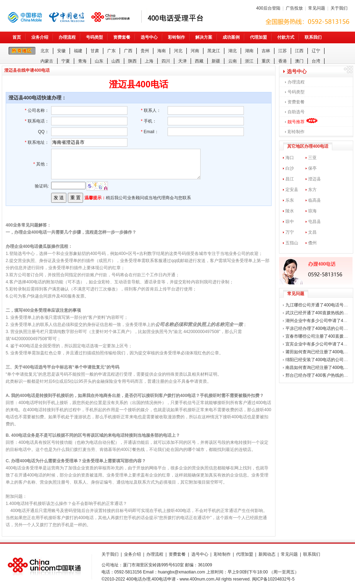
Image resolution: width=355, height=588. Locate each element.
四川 (166, 61)
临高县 (314, 200)
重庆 (266, 61)
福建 (78, 50)
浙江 (249, 61)
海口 (289, 157)
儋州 (312, 242)
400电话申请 (164, 579)
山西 (115, 61)
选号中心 (149, 37)
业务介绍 (39, 37)
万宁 (289, 232)
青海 (82, 61)
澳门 (299, 61)
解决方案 (203, 37)
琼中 (289, 221)
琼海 (312, 210)
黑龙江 (213, 50)
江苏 (282, 50)
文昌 (312, 232)
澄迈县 (314, 178)
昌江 (289, 178)
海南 (161, 50)
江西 (299, 50)
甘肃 (95, 50)
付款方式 (285, 37)
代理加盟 (258, 37)
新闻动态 (266, 554)
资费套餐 (121, 37)
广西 (128, 50)
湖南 (249, 50)
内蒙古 (46, 61)
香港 (282, 61)
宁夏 (65, 61)
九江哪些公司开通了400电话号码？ (318, 305)
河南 (195, 50)
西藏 (199, 61)
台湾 (316, 61)
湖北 (232, 50)
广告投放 (294, 8)
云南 (232, 61)
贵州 (145, 50)
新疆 (216, 61)
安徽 (61, 50)
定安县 (291, 189)
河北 (178, 50)
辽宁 (316, 50)
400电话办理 (138, 579)
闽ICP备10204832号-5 (273, 579)
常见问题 (316, 8)
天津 (182, 61)
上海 (149, 61)
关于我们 (339, 8)
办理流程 (67, 37)
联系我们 (313, 37)
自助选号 (296, 111)
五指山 (291, 242)
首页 (16, 37)
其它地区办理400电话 (307, 146)
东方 (312, 189)
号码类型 (94, 37)
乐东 (289, 200)
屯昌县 (314, 221)
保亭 (312, 168)
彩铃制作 (176, 37)
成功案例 (231, 37)
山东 (99, 61)
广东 (111, 50)
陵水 (289, 210)
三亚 (312, 157)
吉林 (266, 50)
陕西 (132, 61)
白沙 (289, 168)
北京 (44, 50)
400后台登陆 (268, 8)
